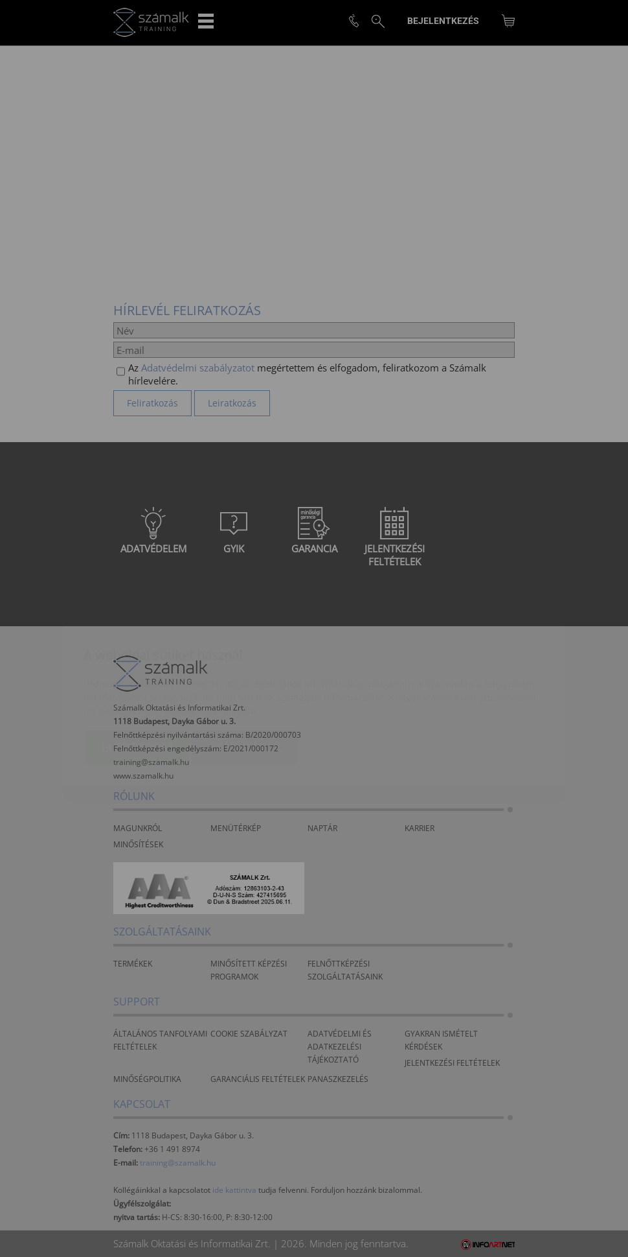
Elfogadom (137, 671)
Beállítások (244, 671)
